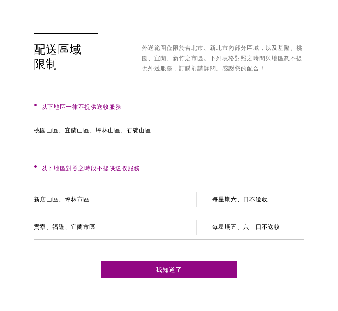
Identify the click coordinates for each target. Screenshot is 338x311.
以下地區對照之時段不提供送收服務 (90, 168)
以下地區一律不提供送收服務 (81, 106)
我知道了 (169, 269)
